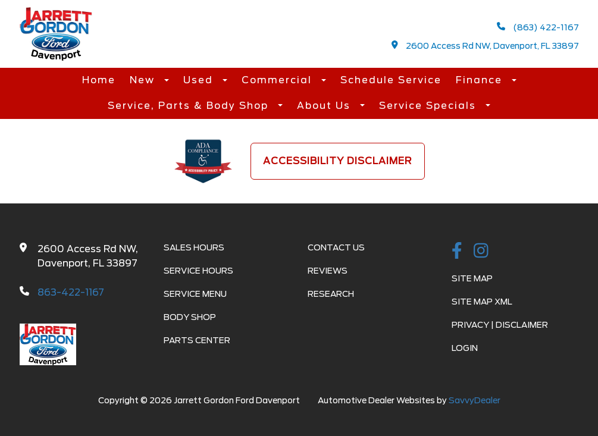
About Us (325, 105)
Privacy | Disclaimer (500, 325)
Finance (481, 80)
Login (465, 348)
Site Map (472, 278)
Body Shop (190, 317)
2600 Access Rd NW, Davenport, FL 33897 (485, 45)
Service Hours (198, 270)
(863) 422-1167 (538, 27)
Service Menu (195, 294)
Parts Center (197, 340)
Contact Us (336, 247)
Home (98, 80)
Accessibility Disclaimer (337, 161)
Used (200, 80)
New (144, 80)
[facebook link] (457, 251)
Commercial (278, 80)
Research (331, 294)
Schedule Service (391, 80)
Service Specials (429, 105)
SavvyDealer (474, 400)
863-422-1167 (70, 292)
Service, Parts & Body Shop (190, 105)
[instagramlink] (481, 251)
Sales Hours (194, 247)
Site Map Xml (482, 301)
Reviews (327, 270)
